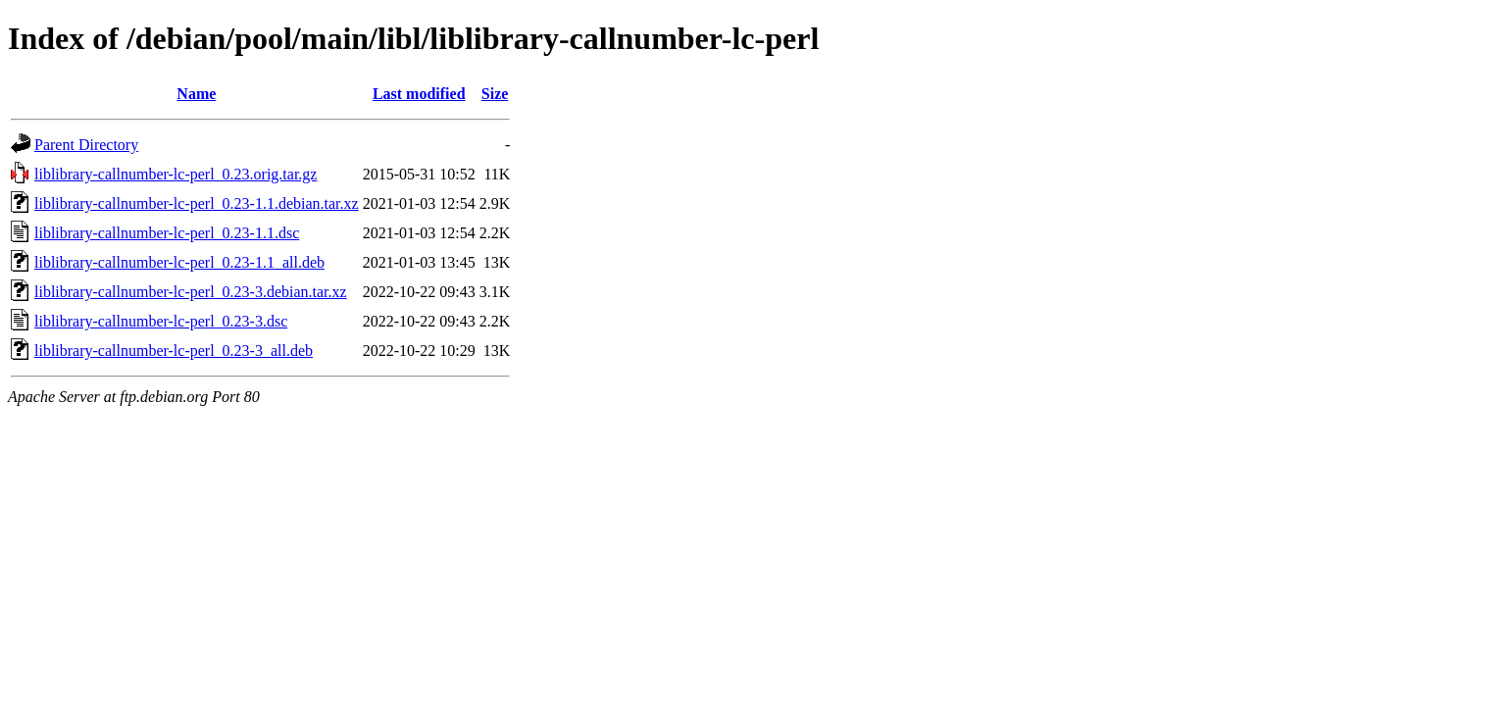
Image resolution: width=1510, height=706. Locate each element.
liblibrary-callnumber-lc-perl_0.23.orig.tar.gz (175, 174)
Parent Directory (86, 144)
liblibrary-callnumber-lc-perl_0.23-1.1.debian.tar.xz (196, 203)
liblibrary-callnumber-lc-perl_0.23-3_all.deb (173, 350)
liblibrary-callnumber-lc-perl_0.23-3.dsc (160, 321)
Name (196, 93)
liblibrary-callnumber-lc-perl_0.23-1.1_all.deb (179, 262)
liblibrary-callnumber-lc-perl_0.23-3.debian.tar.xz (190, 291)
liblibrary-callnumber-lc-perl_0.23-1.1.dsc (166, 233)
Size (495, 93)
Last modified (419, 93)
